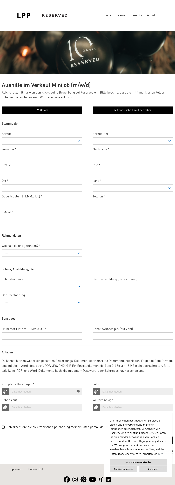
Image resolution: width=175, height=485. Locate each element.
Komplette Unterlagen (18, 384)
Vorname (9, 149)
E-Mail (7, 212)
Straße (6, 165)
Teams (120, 15)
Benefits (136, 15)
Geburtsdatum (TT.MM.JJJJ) (22, 196)
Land (97, 180)
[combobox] (42, 141)
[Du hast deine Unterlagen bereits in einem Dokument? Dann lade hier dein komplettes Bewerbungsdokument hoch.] (79, 390)
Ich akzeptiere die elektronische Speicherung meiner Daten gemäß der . (71, 427)
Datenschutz (36, 469)
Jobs (108, 15)
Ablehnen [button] (153, 469)
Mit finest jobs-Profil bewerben (133, 110)
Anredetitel (100, 133)
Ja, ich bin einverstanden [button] (138, 462)
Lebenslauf (9, 400)
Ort (5, 180)
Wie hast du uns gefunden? (21, 245)
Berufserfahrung (13, 295)
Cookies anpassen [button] (123, 469)
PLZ (96, 165)
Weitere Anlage (103, 400)
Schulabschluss (12, 279)
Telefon (99, 196)
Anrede (7, 133)
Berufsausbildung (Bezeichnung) (115, 279)
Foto (96, 384)
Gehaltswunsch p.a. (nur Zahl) (113, 329)
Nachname (101, 149)
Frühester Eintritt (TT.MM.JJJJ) (24, 329)
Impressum (16, 469)
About (151, 15)
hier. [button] (161, 454)
